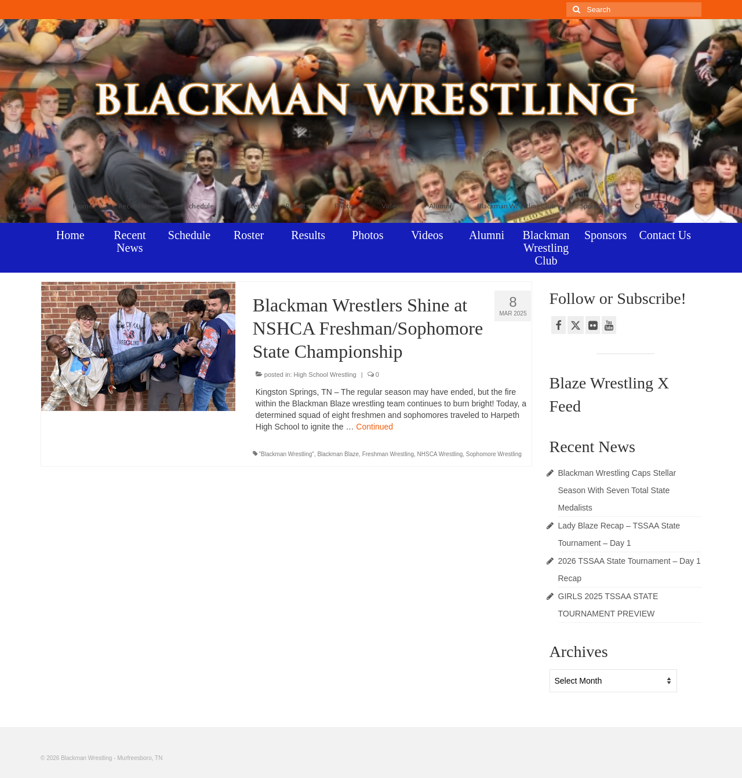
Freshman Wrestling (388, 454)
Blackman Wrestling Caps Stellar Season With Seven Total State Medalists (617, 490)
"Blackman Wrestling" (286, 454)
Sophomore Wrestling (494, 454)
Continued (374, 426)
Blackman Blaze (338, 454)
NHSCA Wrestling (440, 454)
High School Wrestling (325, 374)
